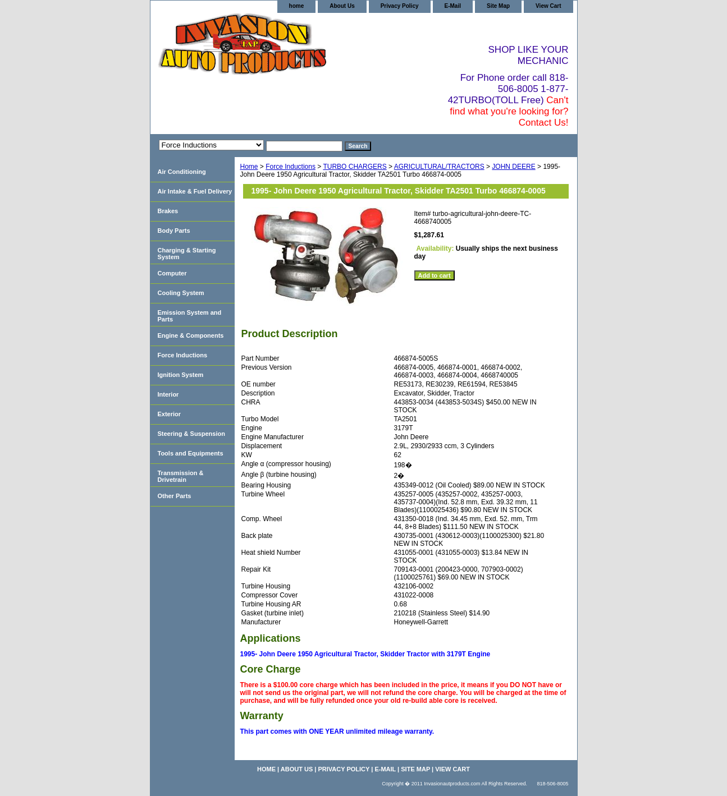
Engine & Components (191, 335)
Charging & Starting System (187, 253)
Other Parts (174, 496)
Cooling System (181, 292)
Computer (172, 273)
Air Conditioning (182, 171)
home (296, 6)
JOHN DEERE (513, 167)
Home (249, 167)
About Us (342, 6)
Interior (168, 394)
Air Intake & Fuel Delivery (195, 191)
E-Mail (453, 6)
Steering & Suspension (191, 433)
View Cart (548, 6)
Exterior (169, 414)
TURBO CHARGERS (354, 167)
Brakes (168, 211)
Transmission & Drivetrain (181, 476)
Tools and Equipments (190, 453)
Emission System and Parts (190, 316)
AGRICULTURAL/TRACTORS (439, 167)
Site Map (498, 6)
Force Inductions (291, 167)
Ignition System (181, 374)
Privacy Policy (400, 6)
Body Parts (174, 230)
